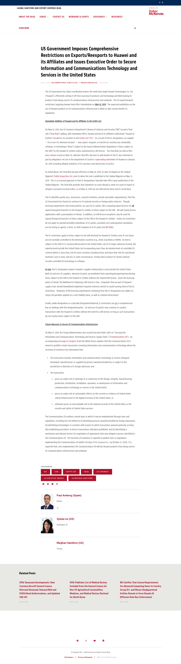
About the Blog (27, 16)
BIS (45, 472)
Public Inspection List (63, 176)
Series (43, 16)
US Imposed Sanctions (82, 478)
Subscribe (24, 28)
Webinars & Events (79, 16)
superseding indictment (105, 159)
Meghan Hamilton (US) (89, 83)
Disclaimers (69, 657)
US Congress (103, 472)
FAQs (86, 472)
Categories (99, 16)
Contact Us (58, 16)
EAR (56, 472)
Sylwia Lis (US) (72, 83)
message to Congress (67, 341)
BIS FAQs (109, 227)
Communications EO (118, 336)
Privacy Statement (85, 657)
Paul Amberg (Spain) (58, 83)
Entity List (84, 138)
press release (50, 155)
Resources (117, 16)
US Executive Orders (54, 478)
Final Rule (54, 133)
